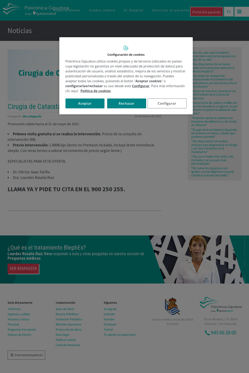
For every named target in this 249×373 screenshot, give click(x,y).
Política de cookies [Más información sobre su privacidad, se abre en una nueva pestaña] (95, 91)
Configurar (140, 86)
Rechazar (126, 103)
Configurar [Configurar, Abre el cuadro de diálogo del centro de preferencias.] (167, 103)
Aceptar (85, 103)
